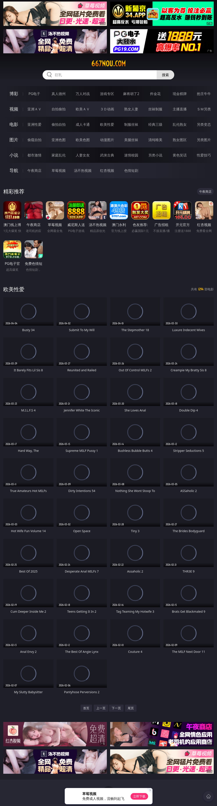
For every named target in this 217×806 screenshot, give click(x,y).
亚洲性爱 (34, 124)
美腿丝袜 (131, 139)
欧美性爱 (107, 124)
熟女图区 (180, 139)
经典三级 (155, 124)
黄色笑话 (180, 155)
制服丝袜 (131, 124)
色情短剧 (131, 170)
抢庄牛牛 (204, 93)
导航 (13, 170)
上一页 (101, 708)
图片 (13, 140)
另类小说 (155, 155)
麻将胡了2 (131, 93)
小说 (13, 155)
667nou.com (108, 63)
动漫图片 (107, 139)
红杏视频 (107, 170)
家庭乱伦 (59, 155)
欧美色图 (83, 139)
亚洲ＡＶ (34, 109)
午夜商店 (34, 170)
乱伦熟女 (180, 124)
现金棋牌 (180, 93)
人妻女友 (83, 155)
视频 (13, 109)
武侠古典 (107, 155)
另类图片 (204, 139)
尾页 (131, 708)
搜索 (165, 74)
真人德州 (59, 93)
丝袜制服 (155, 109)
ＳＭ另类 (204, 109)
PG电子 (34, 93)
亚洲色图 (59, 139)
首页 (86, 708)
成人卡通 (83, 124)
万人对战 (83, 93)
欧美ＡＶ (83, 109)
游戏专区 (107, 93)
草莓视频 (59, 170)
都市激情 (34, 155)
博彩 (13, 94)
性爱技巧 (204, 155)
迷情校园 (131, 155)
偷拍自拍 (59, 124)
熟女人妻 (131, 109)
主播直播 (180, 109)
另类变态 (204, 124)
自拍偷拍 (59, 109)
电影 (13, 124)
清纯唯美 (155, 139)
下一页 (116, 708)
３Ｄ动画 (107, 109)
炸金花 (155, 93)
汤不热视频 (82, 170)
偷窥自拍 (34, 139)
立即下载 (139, 796)
